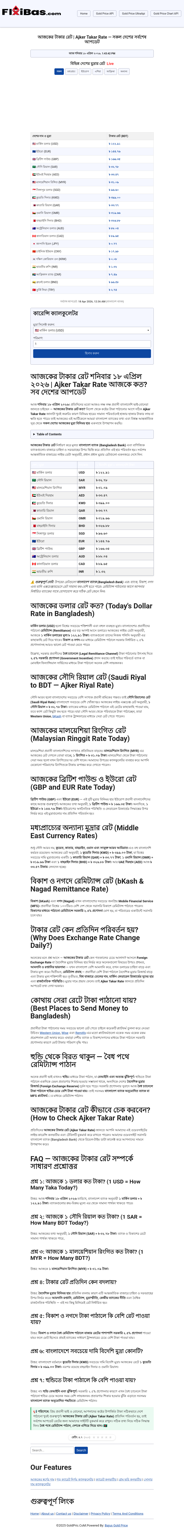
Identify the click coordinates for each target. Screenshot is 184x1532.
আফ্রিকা (111, 71)
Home (83, 13)
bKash (57, 716)
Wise (64, 1033)
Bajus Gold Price (116, 1525)
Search (81, 1450)
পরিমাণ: (38, 338)
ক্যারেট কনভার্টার (106, 1479)
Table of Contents (49, 434)
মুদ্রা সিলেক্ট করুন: (44, 324)
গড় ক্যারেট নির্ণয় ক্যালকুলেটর (74, 1479)
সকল (59, 71)
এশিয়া (98, 71)
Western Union (50, 1033)
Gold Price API (104, 13)
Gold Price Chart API (166, 13)
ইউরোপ (85, 71)
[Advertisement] (92, 104)
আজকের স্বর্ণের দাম (42, 1479)
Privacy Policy (100, 1513)
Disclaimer (81, 1513)
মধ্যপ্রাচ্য (71, 71)
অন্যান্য (123, 71)
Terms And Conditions (127, 1513)
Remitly (80, 1033)
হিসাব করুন (92, 353)
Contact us (63, 1513)
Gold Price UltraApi (133, 13)
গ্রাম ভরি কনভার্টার (130, 1479)
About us (47, 1513)
